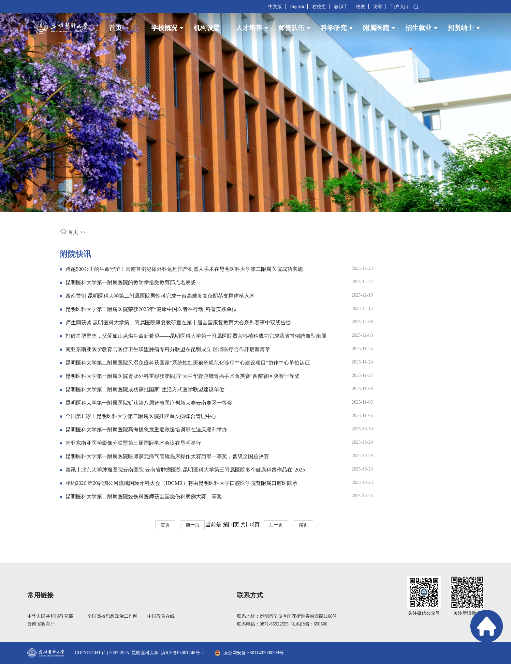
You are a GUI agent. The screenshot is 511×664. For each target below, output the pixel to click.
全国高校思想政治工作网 (112, 616)
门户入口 (399, 6)
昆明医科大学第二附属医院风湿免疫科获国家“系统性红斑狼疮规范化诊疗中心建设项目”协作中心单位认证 (188, 362)
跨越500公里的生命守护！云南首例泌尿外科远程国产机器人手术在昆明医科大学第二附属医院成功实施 (184, 269)
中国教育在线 (161, 616)
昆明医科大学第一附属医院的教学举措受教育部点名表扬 (131, 282)
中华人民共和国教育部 (50, 616)
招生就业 (418, 27)
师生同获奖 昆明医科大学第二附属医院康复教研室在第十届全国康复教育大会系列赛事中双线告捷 (178, 322)
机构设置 (207, 27)
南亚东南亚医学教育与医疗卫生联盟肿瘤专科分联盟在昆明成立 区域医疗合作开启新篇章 (168, 349)
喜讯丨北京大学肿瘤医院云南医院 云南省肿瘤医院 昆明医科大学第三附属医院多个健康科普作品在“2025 (185, 469)
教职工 (341, 6)
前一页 (192, 524)
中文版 (275, 6)
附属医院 (376, 27)
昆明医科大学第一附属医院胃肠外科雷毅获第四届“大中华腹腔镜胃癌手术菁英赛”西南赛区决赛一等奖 (182, 376)
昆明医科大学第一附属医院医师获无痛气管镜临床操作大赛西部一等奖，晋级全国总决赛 (167, 456)
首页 (115, 27)
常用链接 (40, 595)
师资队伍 (291, 27)
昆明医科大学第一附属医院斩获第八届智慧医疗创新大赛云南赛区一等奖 (149, 403)
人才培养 (249, 27)
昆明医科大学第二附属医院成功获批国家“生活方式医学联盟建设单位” (146, 389)
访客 (377, 6)
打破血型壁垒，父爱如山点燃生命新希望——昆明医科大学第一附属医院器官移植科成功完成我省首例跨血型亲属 (196, 336)
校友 (360, 6)
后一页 (276, 524)
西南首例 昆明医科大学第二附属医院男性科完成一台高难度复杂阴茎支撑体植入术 (160, 296)
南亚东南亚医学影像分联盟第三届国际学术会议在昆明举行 (133, 443)
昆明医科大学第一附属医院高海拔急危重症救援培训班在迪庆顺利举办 (146, 429)
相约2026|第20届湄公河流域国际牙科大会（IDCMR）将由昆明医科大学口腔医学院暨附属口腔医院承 (182, 483)
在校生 (319, 6)
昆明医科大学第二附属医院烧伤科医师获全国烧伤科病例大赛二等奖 (144, 496)
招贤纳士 (461, 27)
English (297, 6)
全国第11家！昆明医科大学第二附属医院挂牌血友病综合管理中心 (141, 416)
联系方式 (250, 595)
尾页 (303, 524)
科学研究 (334, 27)
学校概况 (164, 27)
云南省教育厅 (41, 624)
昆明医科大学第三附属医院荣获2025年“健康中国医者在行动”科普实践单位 (151, 309)
